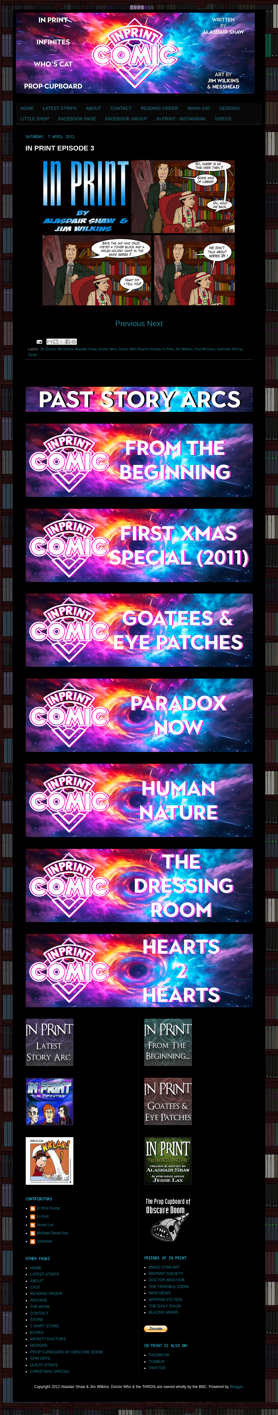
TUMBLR (156, 1361)
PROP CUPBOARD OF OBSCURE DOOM (66, 1352)
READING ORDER (159, 108)
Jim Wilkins (184, 349)
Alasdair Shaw (86, 349)
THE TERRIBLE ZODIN (169, 1286)
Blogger (236, 1387)
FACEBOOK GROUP (126, 118)
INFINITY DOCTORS (48, 1339)
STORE (36, 1320)
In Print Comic (48, 1208)
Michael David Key (52, 1233)
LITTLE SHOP (35, 118)
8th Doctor (65, 349)
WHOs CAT (198, 108)
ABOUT (93, 108)
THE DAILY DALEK (165, 1306)
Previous (130, 323)
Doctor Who (107, 349)
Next (155, 323)
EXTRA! (37, 1333)
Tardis (32, 355)
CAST (35, 1287)
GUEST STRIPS (44, 1365)
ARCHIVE (38, 1300)
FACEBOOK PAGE (77, 118)
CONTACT (121, 108)
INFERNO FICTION (165, 1300)
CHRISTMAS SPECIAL (50, 1371)
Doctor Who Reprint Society (139, 349)
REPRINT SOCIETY (166, 1273)
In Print (168, 349)
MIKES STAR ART (164, 1267)
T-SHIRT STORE (44, 1326)
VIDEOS (223, 118)
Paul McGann (204, 349)
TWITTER (157, 1368)
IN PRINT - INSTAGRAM (181, 118)
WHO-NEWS (160, 1293)
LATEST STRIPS (60, 108)
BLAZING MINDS (163, 1312)
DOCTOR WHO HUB (167, 1280)
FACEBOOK (159, 1355)
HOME (27, 108)
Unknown (44, 1241)
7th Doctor (48, 349)
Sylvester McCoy (229, 349)
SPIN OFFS (40, 1358)
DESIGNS (230, 108)
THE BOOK (40, 1306)
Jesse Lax (45, 1225)
